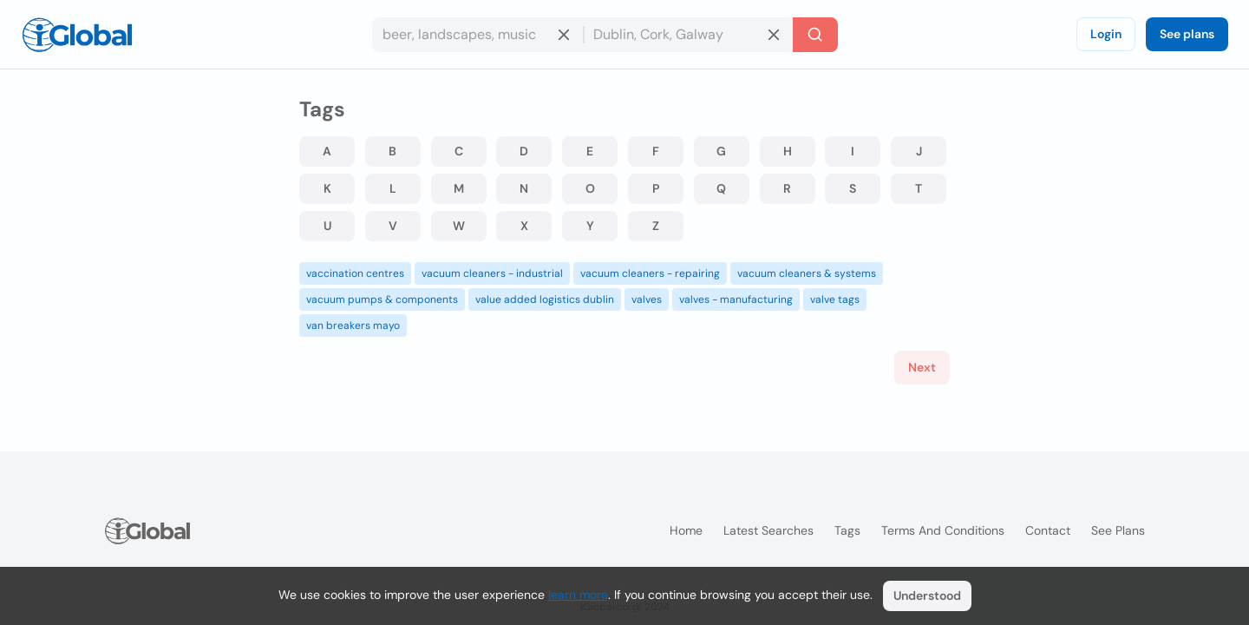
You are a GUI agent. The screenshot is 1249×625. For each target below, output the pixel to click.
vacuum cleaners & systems (806, 273)
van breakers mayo (353, 325)
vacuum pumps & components (382, 299)
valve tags (835, 299)
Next (922, 367)
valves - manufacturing (736, 299)
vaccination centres (355, 273)
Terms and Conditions (942, 530)
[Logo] (77, 34)
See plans (1187, 34)
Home (686, 530)
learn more (578, 594)
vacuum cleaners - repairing (650, 273)
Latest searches (768, 530)
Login (1105, 34)
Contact (1047, 530)
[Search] (815, 34)
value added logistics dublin (544, 299)
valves (646, 299)
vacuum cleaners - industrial (492, 273)
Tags (847, 530)
